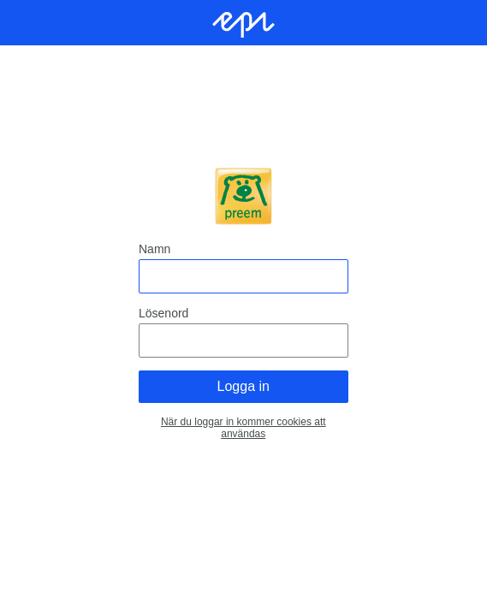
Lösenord (163, 313)
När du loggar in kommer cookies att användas (243, 428)
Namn (154, 249)
